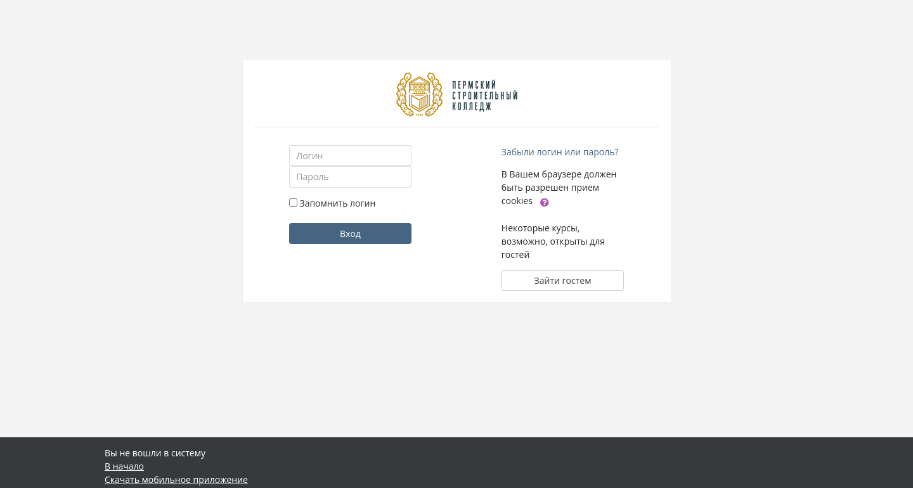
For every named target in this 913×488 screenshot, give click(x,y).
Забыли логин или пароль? (560, 152)
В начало (124, 466)
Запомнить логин (337, 203)
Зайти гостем (563, 280)
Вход (350, 234)
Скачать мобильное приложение (176, 479)
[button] (544, 201)
